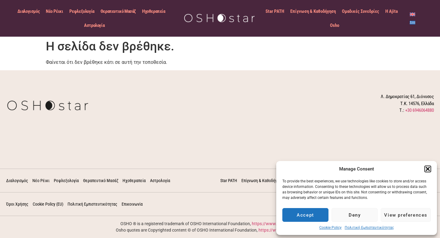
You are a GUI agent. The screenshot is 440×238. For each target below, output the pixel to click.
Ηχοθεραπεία (153, 11)
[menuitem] (412, 14)
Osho (334, 25)
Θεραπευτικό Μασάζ (118, 11)
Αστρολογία (94, 25)
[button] (428, 169)
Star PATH (275, 11)
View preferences (405, 215)
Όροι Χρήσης (17, 204)
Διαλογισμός (28, 11)
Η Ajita (391, 11)
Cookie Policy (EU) (48, 204)
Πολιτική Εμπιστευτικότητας (369, 227)
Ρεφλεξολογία (81, 11)
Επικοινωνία (132, 204)
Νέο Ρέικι (54, 11)
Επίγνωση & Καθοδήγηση (313, 11)
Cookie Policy (330, 227)
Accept (305, 215)
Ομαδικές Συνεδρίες (360, 11)
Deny (355, 215)
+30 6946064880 (419, 110)
